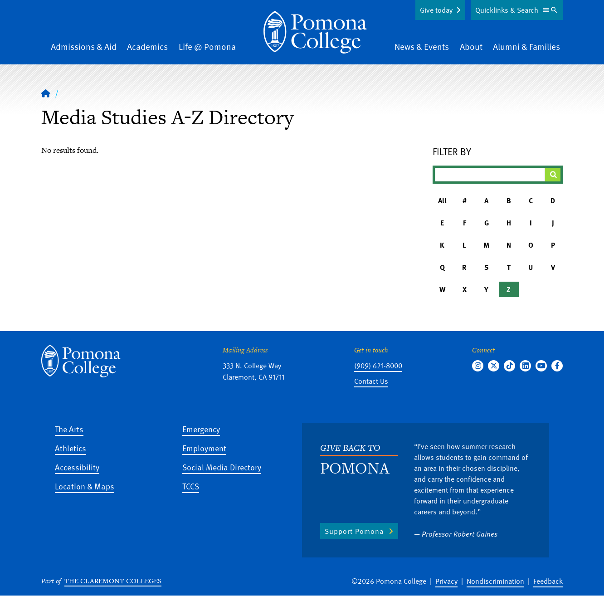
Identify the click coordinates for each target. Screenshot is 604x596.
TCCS (190, 486)
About (471, 46)
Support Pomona (354, 531)
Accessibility (77, 467)
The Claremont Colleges (112, 581)
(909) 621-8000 (378, 365)
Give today (436, 10)
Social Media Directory (221, 467)
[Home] (315, 32)
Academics (147, 46)
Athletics (70, 448)
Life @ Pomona (207, 46)
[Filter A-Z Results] (490, 174)
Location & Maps (84, 486)
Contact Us (371, 381)
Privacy (446, 581)
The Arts (69, 429)
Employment (204, 448)
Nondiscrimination (495, 581)
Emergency (201, 429)
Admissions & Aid (84, 46)
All (442, 200)
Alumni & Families (526, 46)
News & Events (422, 46)
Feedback (548, 581)
